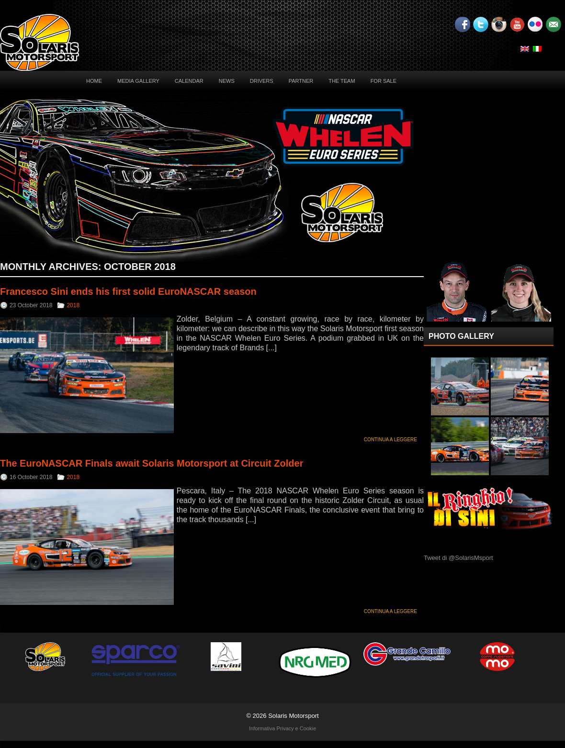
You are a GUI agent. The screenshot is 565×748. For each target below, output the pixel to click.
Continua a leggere (390, 439)
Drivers (261, 81)
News (227, 81)
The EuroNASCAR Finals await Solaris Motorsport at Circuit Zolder (151, 463)
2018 (73, 305)
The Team (341, 81)
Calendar (189, 81)
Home (94, 81)
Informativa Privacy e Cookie (282, 728)
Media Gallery (138, 81)
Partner (301, 81)
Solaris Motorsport (293, 715)
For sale (383, 81)
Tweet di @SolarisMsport (458, 557)
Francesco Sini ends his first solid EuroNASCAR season (128, 291)
